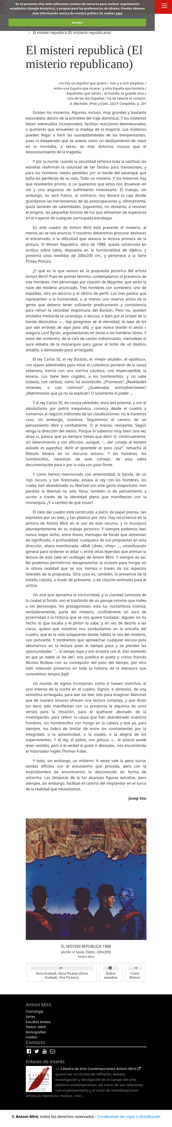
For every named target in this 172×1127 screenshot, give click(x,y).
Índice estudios (110, 975)
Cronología (34, 1011)
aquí (119, 13)
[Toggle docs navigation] (164, 6)
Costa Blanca (135, 975)
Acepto (77, 22)
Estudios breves (38, 1022)
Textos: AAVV (36, 1027)
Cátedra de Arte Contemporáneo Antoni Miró (100, 1068)
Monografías (36, 1032)
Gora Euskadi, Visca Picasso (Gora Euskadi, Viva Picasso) (62, 975)
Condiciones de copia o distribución (128, 1116)
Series (30, 1016)
